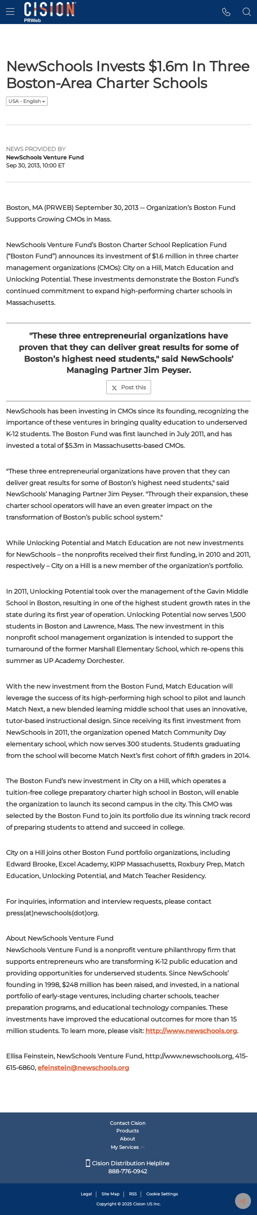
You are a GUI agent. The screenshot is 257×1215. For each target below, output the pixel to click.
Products (127, 1131)
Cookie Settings (162, 1194)
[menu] (10, 12)
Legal (86, 1194)
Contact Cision (127, 1123)
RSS (133, 1194)
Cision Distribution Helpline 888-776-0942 (127, 1167)
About (127, 1139)
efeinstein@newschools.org (83, 1068)
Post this (129, 387)
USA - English (26, 101)
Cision (139, 1204)
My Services (128, 1147)
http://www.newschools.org (191, 1031)
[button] (226, 12)
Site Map (111, 1194)
